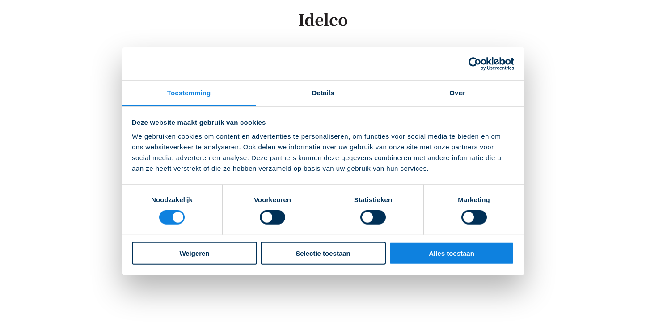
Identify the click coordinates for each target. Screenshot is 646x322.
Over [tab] (457, 93)
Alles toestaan (451, 253)
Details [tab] (323, 93)
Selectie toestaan (323, 253)
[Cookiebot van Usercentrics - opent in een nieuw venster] (475, 63)
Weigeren (194, 253)
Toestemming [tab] (189, 93)
